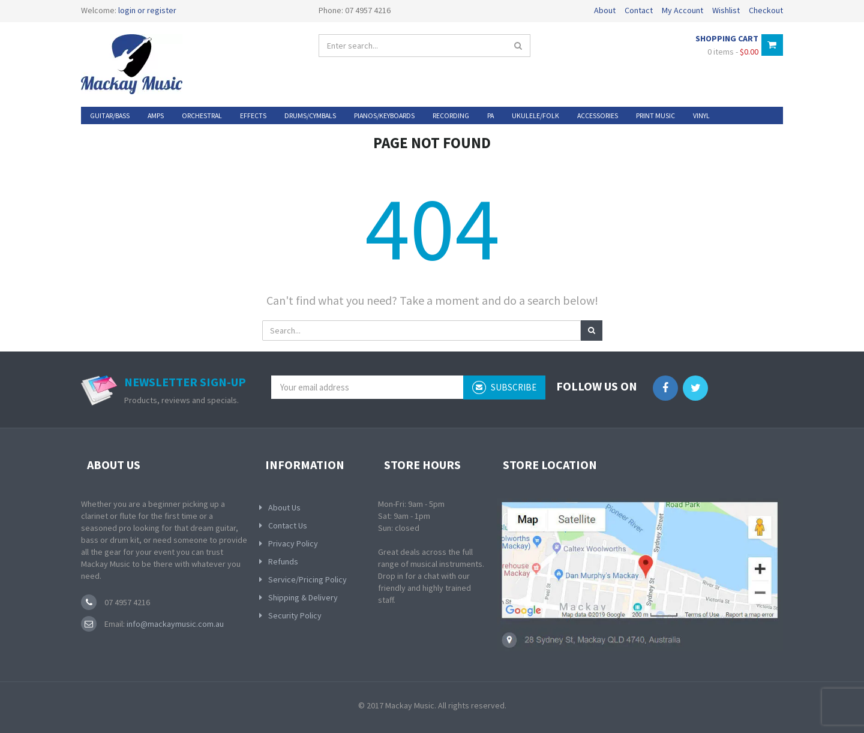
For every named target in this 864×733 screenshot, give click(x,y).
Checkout (766, 10)
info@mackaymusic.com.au (174, 623)
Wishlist (726, 10)
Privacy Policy (293, 543)
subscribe (504, 387)
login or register (147, 10)
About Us (284, 507)
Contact (639, 10)
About (605, 10)
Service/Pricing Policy (307, 579)
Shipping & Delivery (303, 597)
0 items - (732, 51)
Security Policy (295, 615)
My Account (682, 10)
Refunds (283, 561)
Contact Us (287, 525)
